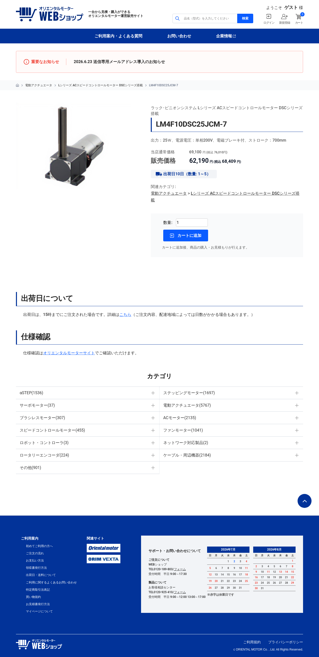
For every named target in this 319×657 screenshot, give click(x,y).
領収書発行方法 (36, 567)
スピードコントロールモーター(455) (52, 430)
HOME (17, 85)
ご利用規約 (252, 642)
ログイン (268, 22)
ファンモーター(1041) (183, 430)
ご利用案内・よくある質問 (118, 36)
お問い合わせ (179, 36)
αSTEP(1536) (31, 392)
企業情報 (224, 36)
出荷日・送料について (41, 575)
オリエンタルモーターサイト (69, 353)
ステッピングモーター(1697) (189, 392)
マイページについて (39, 611)
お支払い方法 (35, 560)
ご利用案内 (29, 538)
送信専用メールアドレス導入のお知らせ (129, 61)
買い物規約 (33, 597)
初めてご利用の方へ (39, 546)
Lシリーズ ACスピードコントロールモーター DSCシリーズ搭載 (100, 85)
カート (299, 22)
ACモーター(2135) (179, 417)
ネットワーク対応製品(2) (185, 442)
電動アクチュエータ (38, 85)
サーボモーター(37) (37, 405)
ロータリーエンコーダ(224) (44, 455)
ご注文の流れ (35, 553)
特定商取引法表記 (38, 589)
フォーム (180, 569)
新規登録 (284, 22)
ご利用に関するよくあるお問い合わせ (51, 582)
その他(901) (30, 467)
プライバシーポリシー (285, 642)
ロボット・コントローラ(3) (44, 442)
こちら (125, 314)
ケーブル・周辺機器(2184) (187, 455)
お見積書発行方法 (38, 604)
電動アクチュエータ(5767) (187, 405)
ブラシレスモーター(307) (42, 417)
